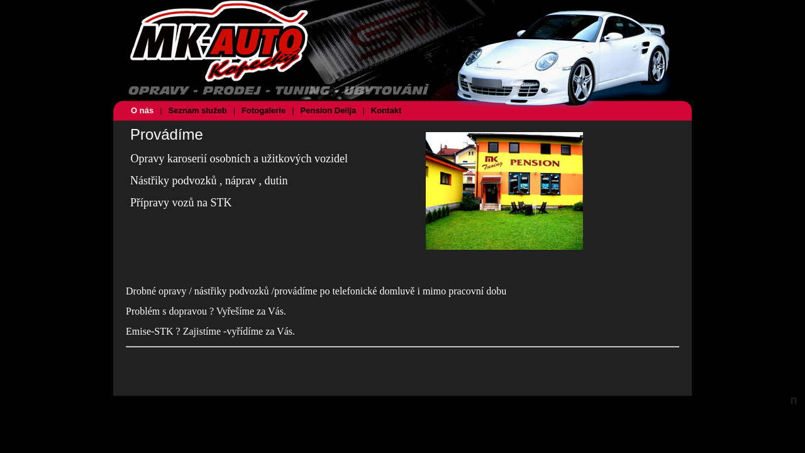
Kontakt (386, 110)
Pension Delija (329, 110)
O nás (142, 110)
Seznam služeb (198, 110)
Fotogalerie (264, 110)
